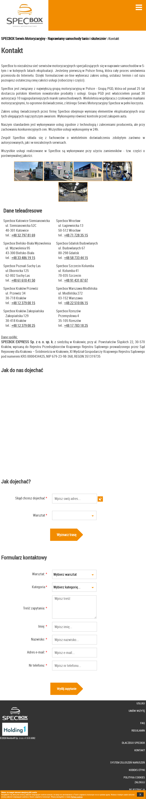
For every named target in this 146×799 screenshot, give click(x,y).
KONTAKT (139, 750)
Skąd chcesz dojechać (30, 498)
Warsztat (39, 515)
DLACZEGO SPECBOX (133, 743)
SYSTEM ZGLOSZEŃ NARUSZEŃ (127, 762)
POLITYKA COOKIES (134, 777)
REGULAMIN (138, 730)
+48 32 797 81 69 (23, 235)
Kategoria (38, 586)
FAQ (142, 723)
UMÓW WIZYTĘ (137, 711)
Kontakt (113, 38)
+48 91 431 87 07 (76, 280)
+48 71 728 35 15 (76, 235)
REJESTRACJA (137, 790)
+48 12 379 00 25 (23, 325)
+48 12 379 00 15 (23, 302)
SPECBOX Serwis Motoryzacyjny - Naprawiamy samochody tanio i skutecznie (53, 38)
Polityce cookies (76, 797)
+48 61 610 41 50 (23, 280)
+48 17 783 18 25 (76, 325)
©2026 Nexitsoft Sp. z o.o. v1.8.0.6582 (17, 738)
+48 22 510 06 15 (76, 302)
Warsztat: (38, 574)
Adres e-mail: (36, 652)
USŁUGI (141, 703)
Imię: (41, 626)
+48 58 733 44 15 (76, 257)
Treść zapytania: (34, 608)
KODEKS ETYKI (137, 770)
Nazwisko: (38, 639)
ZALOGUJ (140, 782)
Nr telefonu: (37, 665)
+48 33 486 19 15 (23, 257)
